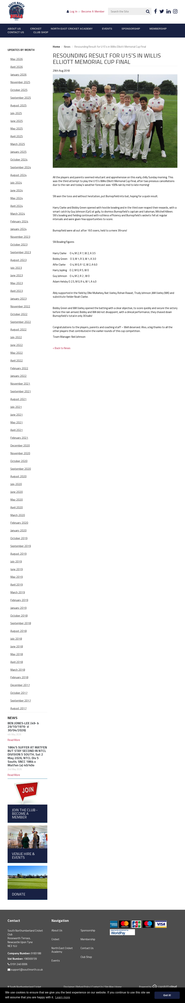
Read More (14, 740)
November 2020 (20, 453)
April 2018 (16, 662)
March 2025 (17, 144)
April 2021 (16, 430)
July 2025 (16, 113)
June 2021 (16, 414)
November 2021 (20, 383)
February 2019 (19, 600)
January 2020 (18, 530)
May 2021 (16, 422)
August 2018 (18, 631)
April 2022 (16, 360)
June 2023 (16, 275)
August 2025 (18, 105)
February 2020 (19, 522)
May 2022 (16, 353)
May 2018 (16, 654)
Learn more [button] (62, 997)
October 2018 (18, 615)
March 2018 (17, 669)
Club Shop (40, 32)
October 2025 (18, 90)
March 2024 (17, 213)
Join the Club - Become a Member (25, 813)
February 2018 (19, 677)
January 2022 (18, 376)
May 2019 (16, 577)
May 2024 (16, 198)
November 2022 (20, 306)
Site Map (109, 987)
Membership (158, 28)
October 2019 (18, 538)
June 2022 (16, 345)
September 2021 (20, 391)
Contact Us (16, 32)
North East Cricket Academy (71, 28)
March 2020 (17, 515)
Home (56, 47)
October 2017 (18, 693)
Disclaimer (69, 987)
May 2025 (16, 128)
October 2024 (18, 159)
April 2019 (16, 584)
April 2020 (16, 507)
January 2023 (18, 298)
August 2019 (18, 553)
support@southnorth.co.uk (25, 969)
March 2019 (17, 592)
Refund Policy (83, 987)
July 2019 (16, 561)
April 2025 (16, 136)
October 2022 (18, 314)
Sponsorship (131, 28)
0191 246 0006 (17, 964)
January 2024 (18, 229)
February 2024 (19, 221)
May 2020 (16, 499)
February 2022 (19, 368)
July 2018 (16, 638)
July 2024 (16, 182)
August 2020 (18, 476)
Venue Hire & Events (23, 855)
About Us (14, 28)
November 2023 (20, 237)
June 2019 (16, 569)
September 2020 (20, 469)
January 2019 (18, 608)
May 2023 (16, 283)
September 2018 (20, 623)
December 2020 (20, 445)
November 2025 (20, 82)
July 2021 (16, 407)
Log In (73, 11)
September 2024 (20, 167)
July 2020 (16, 484)
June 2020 (16, 492)
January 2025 (18, 152)
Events (107, 28)
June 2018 (16, 646)
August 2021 (18, 399)
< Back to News (61, 348)
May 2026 (16, 59)
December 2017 (20, 685)
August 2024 (18, 175)
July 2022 (16, 337)
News (12, 718)
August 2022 (18, 329)
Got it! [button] (167, 995)
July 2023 (16, 268)
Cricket (35, 28)
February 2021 (19, 437)
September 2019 (20, 546)
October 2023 (18, 244)
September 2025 (20, 97)
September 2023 (20, 252)
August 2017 (18, 708)
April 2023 (16, 291)
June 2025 (16, 121)
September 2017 (20, 700)
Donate (18, 894)
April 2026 (16, 67)
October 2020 (18, 461)
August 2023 (18, 260)
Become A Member (92, 11)
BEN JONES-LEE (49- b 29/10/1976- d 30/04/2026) (23, 727)
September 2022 (20, 322)
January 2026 (18, 74)
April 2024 (16, 206)
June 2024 (16, 190)
